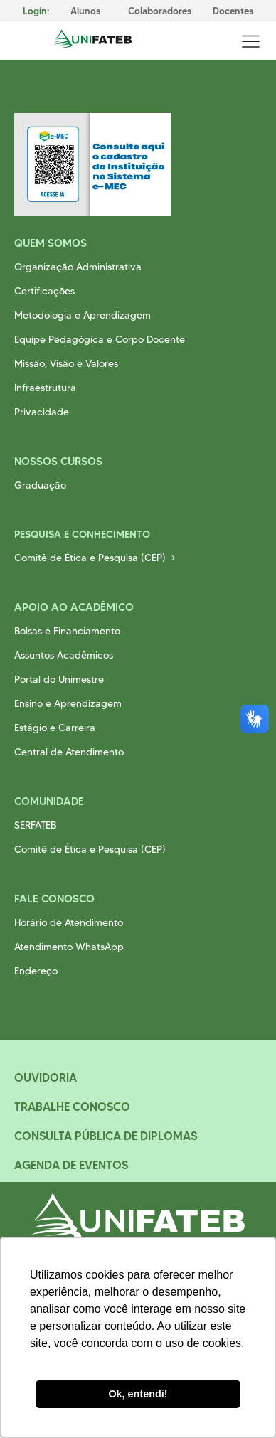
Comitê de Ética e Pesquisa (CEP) (90, 557)
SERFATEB (35, 825)
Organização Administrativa (78, 266)
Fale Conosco (54, 898)
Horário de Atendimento (68, 922)
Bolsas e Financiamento (67, 630)
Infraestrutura (45, 387)
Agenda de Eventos (71, 1165)
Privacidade (41, 411)
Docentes (233, 11)
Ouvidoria (45, 1077)
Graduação (40, 485)
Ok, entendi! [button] (137, 1394)
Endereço (36, 970)
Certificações (44, 290)
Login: (36, 11)
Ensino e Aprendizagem (68, 703)
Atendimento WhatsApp (69, 946)
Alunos (85, 11)
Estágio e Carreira (54, 727)
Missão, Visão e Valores (66, 363)
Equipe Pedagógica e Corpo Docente (99, 339)
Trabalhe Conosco (72, 1106)
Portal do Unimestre (59, 679)
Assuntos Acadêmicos (63, 655)
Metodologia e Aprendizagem (82, 315)
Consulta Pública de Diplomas (105, 1135)
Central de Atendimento (69, 751)
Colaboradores (159, 11)
